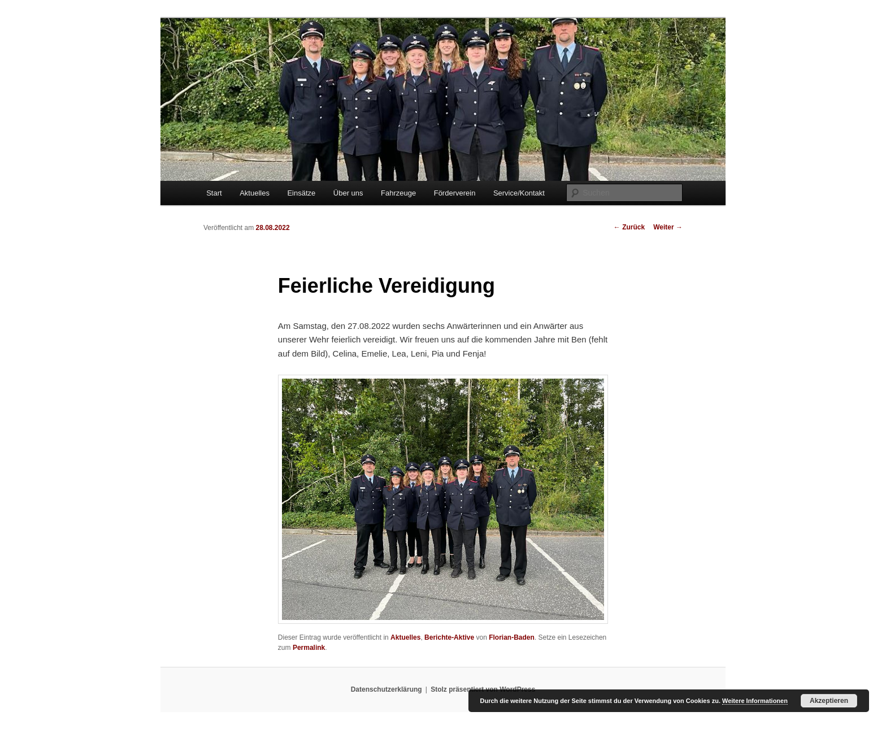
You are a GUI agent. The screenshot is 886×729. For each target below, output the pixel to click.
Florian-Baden (512, 637)
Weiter (668, 227)
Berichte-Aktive (449, 637)
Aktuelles (255, 193)
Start (214, 193)
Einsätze (301, 193)
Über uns (348, 193)
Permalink (309, 648)
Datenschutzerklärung (386, 689)
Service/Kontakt (519, 193)
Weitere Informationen (755, 700)
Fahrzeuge (398, 193)
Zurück (629, 227)
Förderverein (455, 193)
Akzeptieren (829, 701)
